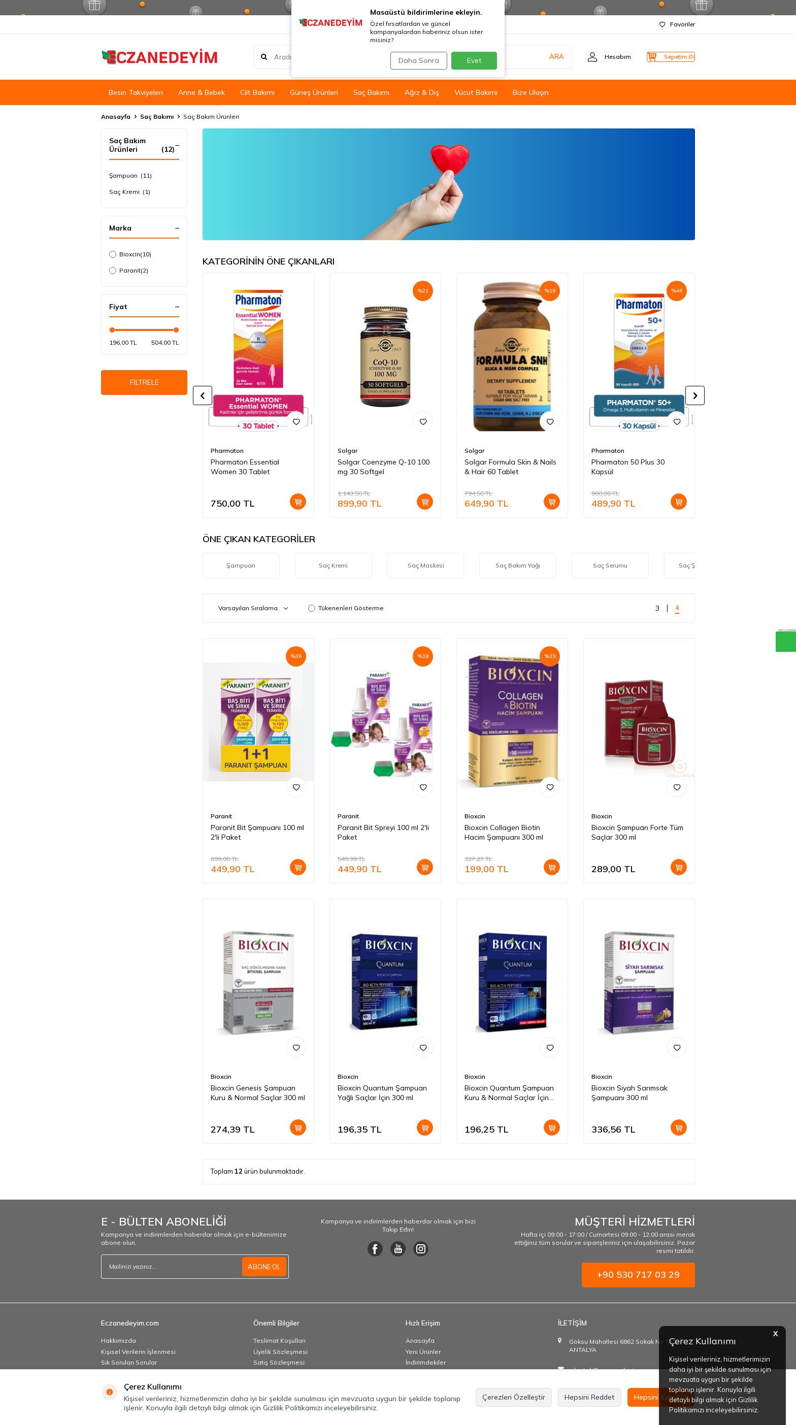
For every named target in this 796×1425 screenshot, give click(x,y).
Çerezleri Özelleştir (513, 1397)
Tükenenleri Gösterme (346, 608)
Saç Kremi (129, 192)
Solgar (347, 450)
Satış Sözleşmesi (279, 1362)
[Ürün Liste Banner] (449, 184)
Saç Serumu (610, 565)
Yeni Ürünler (423, 1351)
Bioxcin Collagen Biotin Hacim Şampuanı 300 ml (504, 832)
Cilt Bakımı (257, 92)
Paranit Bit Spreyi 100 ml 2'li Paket (383, 832)
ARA (536, 56)
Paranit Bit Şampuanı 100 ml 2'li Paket (257, 832)
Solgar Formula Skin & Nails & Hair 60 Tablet (510, 466)
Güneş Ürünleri (314, 92)
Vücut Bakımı (476, 92)
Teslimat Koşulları (279, 1340)
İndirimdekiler (426, 1362)
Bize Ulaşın (531, 92)
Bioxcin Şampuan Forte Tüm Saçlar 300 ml (637, 832)
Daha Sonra (415, 60)
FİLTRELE (144, 384)
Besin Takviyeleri (136, 92)
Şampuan (130, 176)
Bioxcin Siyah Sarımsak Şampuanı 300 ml (629, 1092)
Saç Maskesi (426, 565)
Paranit (128, 271)
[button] (202, 395)
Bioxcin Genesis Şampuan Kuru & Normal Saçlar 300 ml (258, 1092)
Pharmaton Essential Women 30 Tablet (245, 466)
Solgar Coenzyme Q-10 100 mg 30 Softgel (383, 466)
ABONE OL (263, 1266)
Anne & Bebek (201, 92)
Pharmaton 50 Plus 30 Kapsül (628, 466)
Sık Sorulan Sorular (129, 1362)
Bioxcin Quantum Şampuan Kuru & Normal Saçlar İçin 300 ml (509, 1093)
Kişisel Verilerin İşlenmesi (138, 1351)
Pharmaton (227, 450)
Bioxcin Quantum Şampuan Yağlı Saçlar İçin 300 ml (382, 1092)
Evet (474, 60)
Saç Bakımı (371, 92)
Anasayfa (115, 116)
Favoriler (677, 24)
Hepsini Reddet (590, 1397)
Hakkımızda (118, 1340)
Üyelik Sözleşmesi (280, 1351)
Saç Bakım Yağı (517, 565)
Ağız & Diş (422, 92)
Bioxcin (130, 254)
